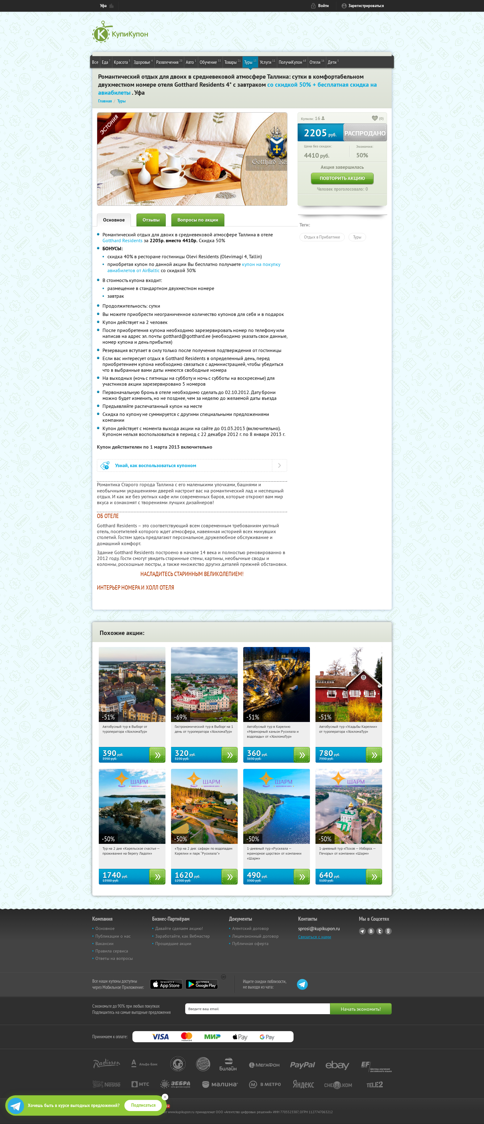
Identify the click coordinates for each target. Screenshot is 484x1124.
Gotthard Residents (122, 240)
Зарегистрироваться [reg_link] (366, 5)
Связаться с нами (314, 936)
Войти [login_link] (323, 5)
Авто (191, 61)
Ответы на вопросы (114, 958)
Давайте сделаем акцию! (179, 928)
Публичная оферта (250, 943)
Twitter (379, 931)
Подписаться (143, 1105)
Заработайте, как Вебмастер (182, 936)
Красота (122, 61)
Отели (317, 61)
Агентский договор (250, 928)
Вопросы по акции (197, 220)
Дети (333, 61)
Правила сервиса (111, 951)
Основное (114, 220)
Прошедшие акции (173, 943)
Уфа (103, 5)
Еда (106, 61)
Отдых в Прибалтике (322, 236)
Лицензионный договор (255, 936)
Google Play (202, 984)
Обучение (210, 61)
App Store (166, 984)
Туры (250, 61)
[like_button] (375, 119)
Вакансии (104, 943)
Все (95, 62)
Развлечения (169, 61)
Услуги (267, 61)
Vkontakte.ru (371, 931)
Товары (232, 61)
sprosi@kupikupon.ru (319, 928)
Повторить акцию (342, 178)
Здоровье (143, 61)
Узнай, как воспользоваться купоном (155, 465)
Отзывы (151, 220)
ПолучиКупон (292, 61)
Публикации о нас (113, 936)
